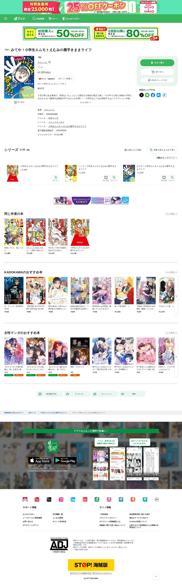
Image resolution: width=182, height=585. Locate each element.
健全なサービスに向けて (138, 518)
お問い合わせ (28, 522)
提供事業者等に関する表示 (139, 514)
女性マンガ (53, 118)
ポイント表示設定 (59, 522)
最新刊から (172, 158)
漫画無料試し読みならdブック (14, 412)
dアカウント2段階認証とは (110, 522)
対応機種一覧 (58, 514)
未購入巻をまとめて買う (164, 150)
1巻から (160, 158)
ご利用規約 (104, 514)
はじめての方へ (29, 514)
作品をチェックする (159, 80)
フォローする (49, 62)
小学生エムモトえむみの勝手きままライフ (39, 166)
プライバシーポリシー (108, 518)
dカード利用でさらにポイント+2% (51, 84)
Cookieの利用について (138, 522)
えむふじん (42, 62)
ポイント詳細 (64, 78)
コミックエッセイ (56, 122)
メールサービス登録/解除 (32, 518)
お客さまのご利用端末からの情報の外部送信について (143, 526)
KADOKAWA (52, 114)
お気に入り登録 (134, 150)
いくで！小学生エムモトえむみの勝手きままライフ (97, 167)
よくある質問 (58, 518)
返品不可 (41, 88)
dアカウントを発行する (80, 573)
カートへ (159, 72)
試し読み (21, 102)
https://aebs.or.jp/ (81, 549)
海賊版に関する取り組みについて (112, 525)
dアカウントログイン (31, 525)
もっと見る (170, 214)
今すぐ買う (159, 63)
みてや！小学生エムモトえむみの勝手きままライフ (156, 167)
